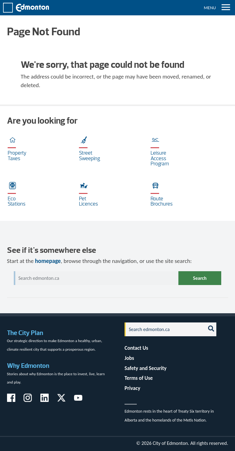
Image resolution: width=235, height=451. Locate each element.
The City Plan (25, 333)
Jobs (129, 358)
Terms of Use (139, 378)
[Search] (163, 329)
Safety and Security (145, 368)
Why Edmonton (28, 365)
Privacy (132, 388)
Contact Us (136, 348)
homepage (48, 260)
